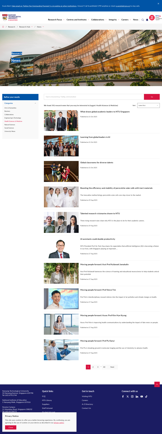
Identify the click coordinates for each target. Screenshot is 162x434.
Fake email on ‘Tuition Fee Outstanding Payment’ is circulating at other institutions (44, 6)
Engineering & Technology (12, 118)
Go (152, 97)
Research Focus (55, 19)
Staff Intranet (47, 408)
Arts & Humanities (10, 108)
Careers (124, 19)
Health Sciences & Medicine (13, 121)
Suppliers (45, 404)
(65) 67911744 (11, 395)
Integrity (113, 19)
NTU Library (47, 400)
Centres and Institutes (77, 19)
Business (7, 111)
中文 (44, 396)
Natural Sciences (9, 125)
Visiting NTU (87, 396)
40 (104, 367)
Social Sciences (9, 128)
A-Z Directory (87, 404)
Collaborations (97, 19)
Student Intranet (48, 412)
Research (11, 27)
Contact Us (86, 408)
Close (11, 427)
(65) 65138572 (11, 411)
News (135, 19)
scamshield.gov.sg (123, 6)
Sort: (134, 105)
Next (112, 367)
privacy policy (59, 423)
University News (9, 131)
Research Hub (24, 27)
